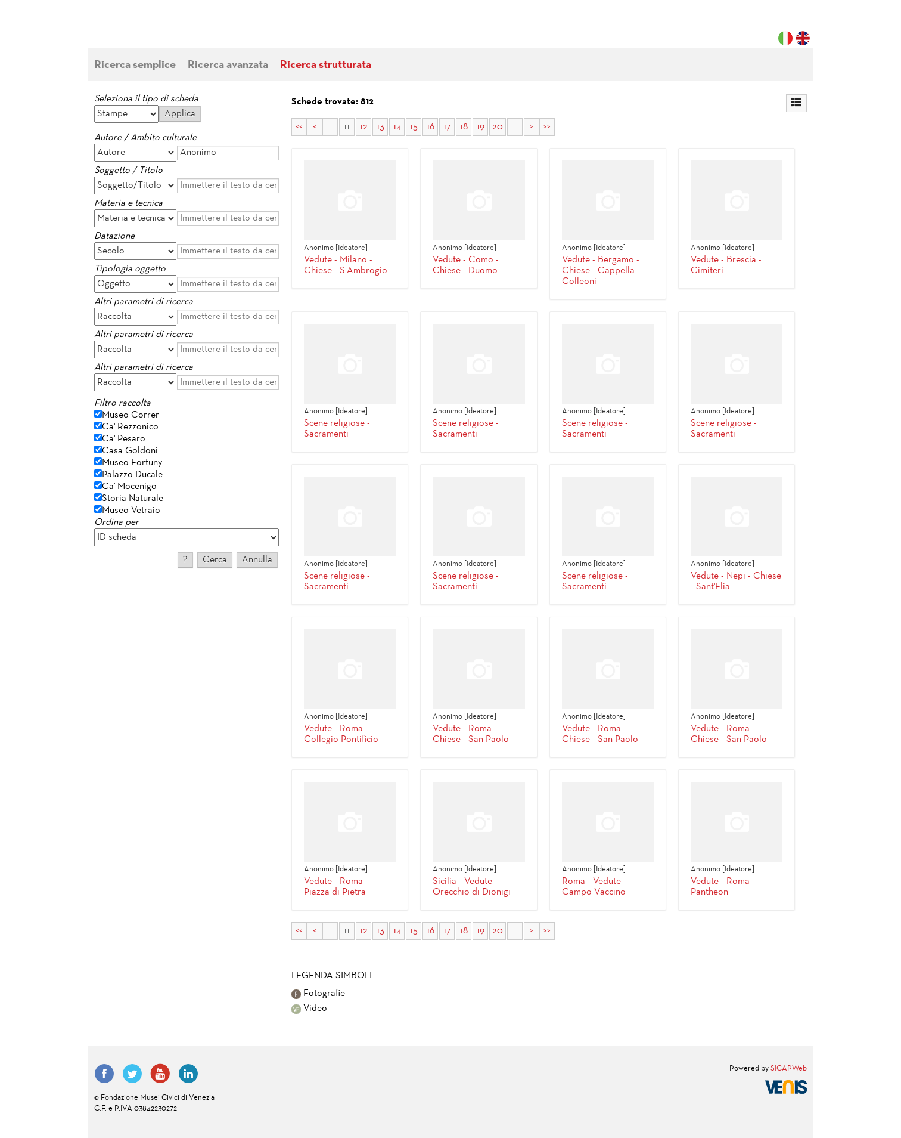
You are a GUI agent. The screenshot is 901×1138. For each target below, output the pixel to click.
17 (446, 127)
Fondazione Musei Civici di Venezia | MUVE (143, 30)
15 (414, 127)
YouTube (160, 1073)
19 (480, 127)
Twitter (132, 1073)
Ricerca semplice (135, 65)
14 (397, 127)
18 (464, 127)
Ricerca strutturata (325, 65)
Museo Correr (130, 415)
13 (380, 127)
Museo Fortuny (132, 463)
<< (299, 127)
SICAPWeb (788, 1068)
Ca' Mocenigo (129, 487)
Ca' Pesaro (123, 439)
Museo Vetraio (131, 510)
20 (497, 127)
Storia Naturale (132, 498)
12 (364, 127)
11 (347, 127)
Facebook (104, 1073)
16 (430, 127)
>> (547, 127)
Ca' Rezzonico (130, 427)
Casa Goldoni (130, 451)
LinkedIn (188, 1073)
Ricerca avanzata (228, 65)
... (330, 127)
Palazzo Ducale (132, 475)
